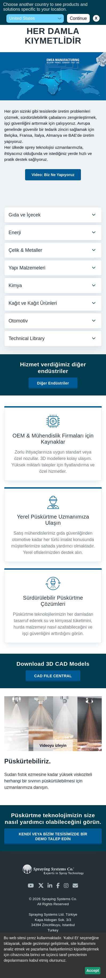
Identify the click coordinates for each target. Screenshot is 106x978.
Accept (93, 970)
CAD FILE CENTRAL (53, 676)
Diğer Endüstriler (53, 383)
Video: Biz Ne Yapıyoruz (53, 175)
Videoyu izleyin (53, 745)
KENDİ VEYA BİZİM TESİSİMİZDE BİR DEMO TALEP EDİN (53, 836)
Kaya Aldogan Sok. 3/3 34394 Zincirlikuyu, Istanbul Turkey (53, 922)
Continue (78, 18)
